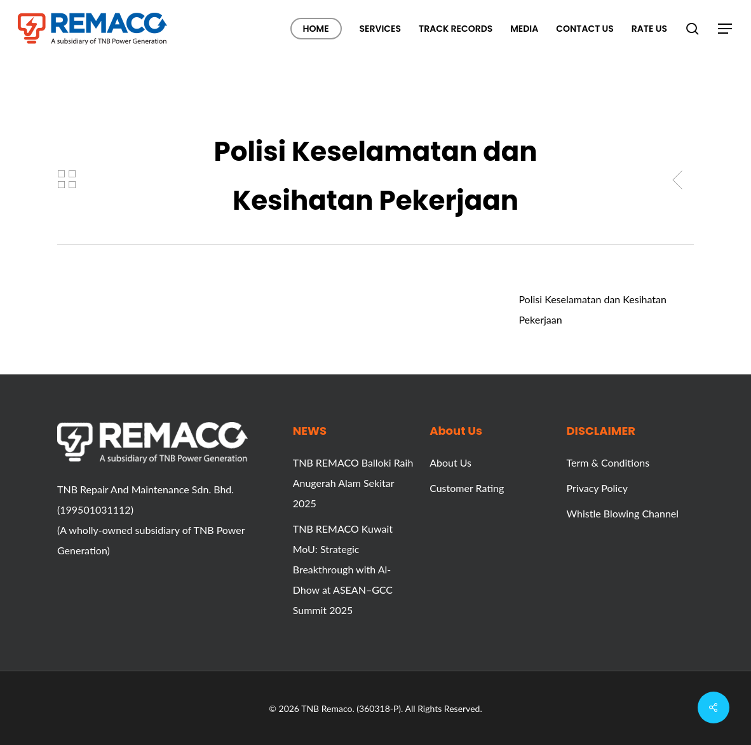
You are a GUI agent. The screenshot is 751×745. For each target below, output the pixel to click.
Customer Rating (467, 488)
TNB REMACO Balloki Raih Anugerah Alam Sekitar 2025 (353, 482)
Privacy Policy (597, 488)
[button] (725, 29)
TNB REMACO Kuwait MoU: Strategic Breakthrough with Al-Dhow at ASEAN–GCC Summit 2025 (343, 569)
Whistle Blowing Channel (623, 513)
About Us (450, 462)
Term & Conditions (608, 462)
